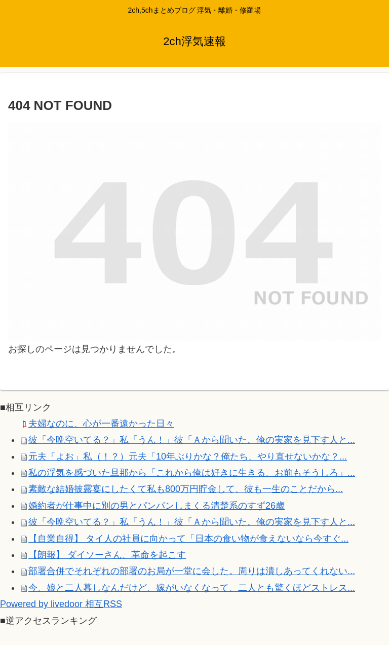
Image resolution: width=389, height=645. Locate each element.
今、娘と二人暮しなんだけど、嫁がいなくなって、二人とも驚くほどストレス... (191, 588)
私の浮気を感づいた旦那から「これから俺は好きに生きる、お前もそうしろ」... (191, 473)
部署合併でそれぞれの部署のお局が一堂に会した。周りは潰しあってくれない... (191, 571)
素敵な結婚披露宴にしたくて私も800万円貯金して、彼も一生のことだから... (185, 489)
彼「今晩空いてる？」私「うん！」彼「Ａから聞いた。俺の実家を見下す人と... (191, 440)
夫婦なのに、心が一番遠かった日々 (101, 424)
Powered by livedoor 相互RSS (61, 604)
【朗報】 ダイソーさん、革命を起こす (107, 555)
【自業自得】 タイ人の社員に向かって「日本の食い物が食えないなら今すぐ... (188, 539)
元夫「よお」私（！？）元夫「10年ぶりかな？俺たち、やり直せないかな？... (187, 456)
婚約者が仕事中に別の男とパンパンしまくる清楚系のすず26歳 (156, 506)
